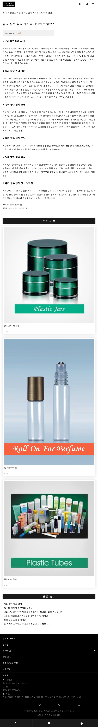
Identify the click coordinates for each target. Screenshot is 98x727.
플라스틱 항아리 (11, 326)
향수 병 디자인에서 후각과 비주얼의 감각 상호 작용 (27, 624)
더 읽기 (7, 332)
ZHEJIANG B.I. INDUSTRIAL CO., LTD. (46, 711)
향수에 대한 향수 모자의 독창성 (18, 608)
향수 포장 (7, 657)
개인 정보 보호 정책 (53, 715)
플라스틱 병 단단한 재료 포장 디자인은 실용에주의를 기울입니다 (33, 612)
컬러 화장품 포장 (10, 663)
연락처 (6, 675)
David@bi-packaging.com (15, 683)
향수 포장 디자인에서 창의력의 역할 (16, 208)
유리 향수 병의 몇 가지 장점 (14, 205)
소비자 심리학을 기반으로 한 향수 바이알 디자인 (26, 616)
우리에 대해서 (9, 638)
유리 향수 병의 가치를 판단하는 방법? (36, 13)
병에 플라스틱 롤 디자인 (15, 620)
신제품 (6, 644)
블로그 (13, 13)
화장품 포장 (8, 651)
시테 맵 (40, 715)
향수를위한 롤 (10, 468)
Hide (18, 33)
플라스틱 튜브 (10, 579)
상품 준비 (7, 669)
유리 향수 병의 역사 (13, 604)
